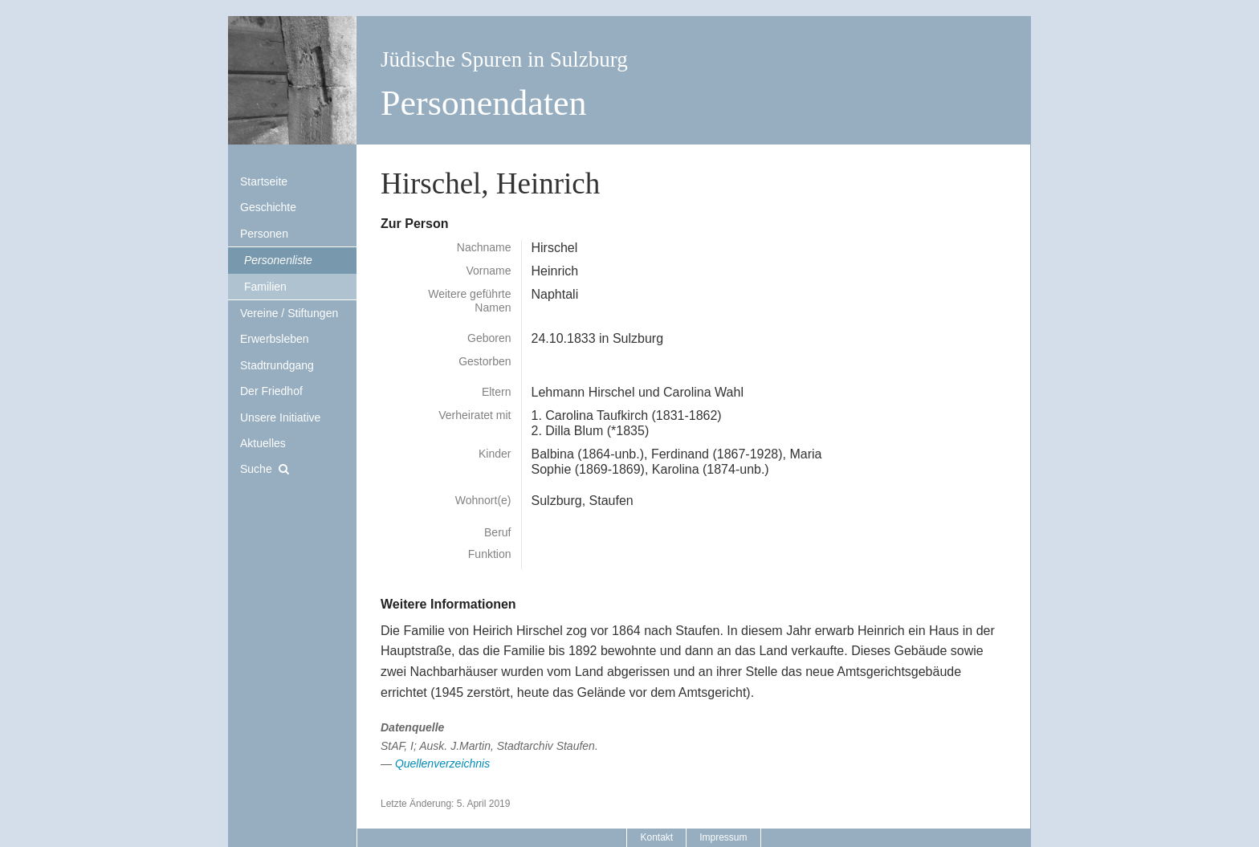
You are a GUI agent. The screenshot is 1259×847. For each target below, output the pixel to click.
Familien (265, 286)
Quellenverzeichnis (442, 763)
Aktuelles (263, 443)
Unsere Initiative (280, 417)
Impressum (723, 837)
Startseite (263, 181)
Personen (264, 233)
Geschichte (268, 207)
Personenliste (278, 260)
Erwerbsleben (274, 338)
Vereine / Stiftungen (289, 313)
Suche (256, 468)
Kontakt (656, 837)
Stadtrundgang (277, 365)
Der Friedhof (271, 391)
